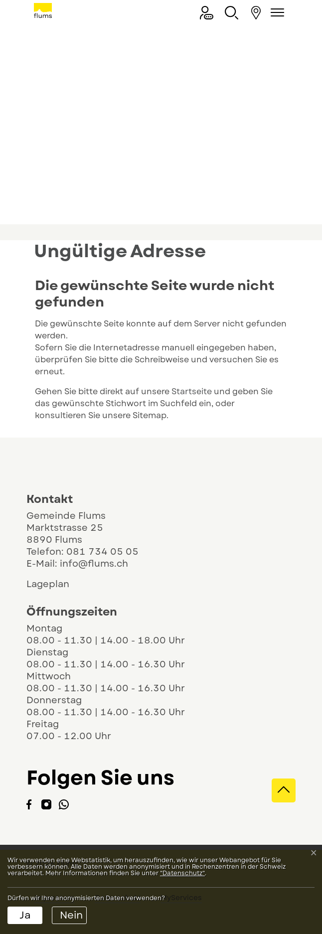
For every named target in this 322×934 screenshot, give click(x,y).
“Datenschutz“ (182, 873)
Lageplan (56, 584)
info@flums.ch (94, 563)
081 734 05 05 (102, 551)
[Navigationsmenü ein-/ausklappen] (275, 12)
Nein (71, 915)
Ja (25, 915)
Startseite (191, 391)
